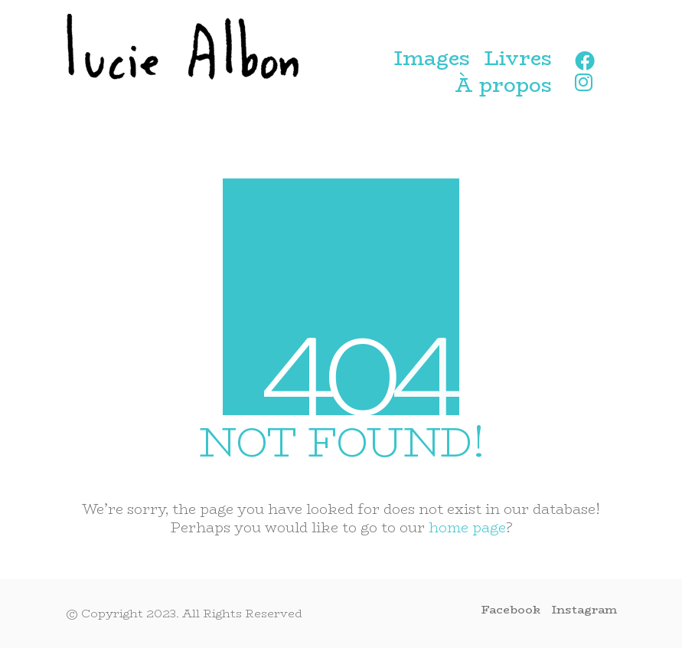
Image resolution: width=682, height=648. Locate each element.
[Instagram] (584, 609)
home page (467, 528)
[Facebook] (510, 609)
